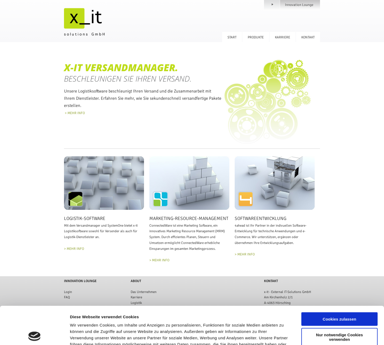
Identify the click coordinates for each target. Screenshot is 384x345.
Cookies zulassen (339, 281)
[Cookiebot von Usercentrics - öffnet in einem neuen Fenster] (34, 335)
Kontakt (308, 37)
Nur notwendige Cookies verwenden (339, 299)
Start (232, 37)
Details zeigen (283, 334)
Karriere (282, 37)
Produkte (256, 37)
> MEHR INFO (74, 113)
